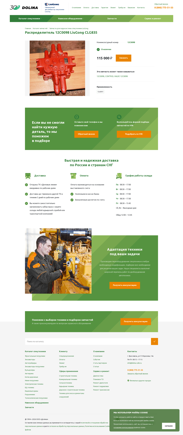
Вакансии (131, 8)
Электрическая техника (34, 384)
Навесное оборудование (37, 403)
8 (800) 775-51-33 (163, 7)
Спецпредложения (66, 356)
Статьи (96, 366)
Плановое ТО (98, 379)
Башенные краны (31, 391)
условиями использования (124, 428)
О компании (76, 8)
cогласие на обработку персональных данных (66, 426)
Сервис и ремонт (101, 371)
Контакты (141, 8)
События (96, 359)
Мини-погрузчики (31, 380)
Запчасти (29, 407)
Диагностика (98, 376)
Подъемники (30, 394)
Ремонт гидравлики (101, 386)
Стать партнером (100, 363)
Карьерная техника (66, 386)
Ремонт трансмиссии (101, 390)
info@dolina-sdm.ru (134, 363)
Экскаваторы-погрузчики (34, 366)
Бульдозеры (30, 370)
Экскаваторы (30, 359)
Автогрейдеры (31, 363)
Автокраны (29, 373)
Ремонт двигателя (100, 383)
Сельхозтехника (65, 383)
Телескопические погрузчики (36, 398)
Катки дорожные (31, 377)
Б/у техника (29, 387)
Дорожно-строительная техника (71, 390)
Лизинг (113, 8)
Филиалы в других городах (140, 381)
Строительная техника (68, 376)
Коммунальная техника (68, 379)
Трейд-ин (121, 8)
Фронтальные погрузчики (35, 356)
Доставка (95, 8)
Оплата (86, 8)
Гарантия (104, 8)
